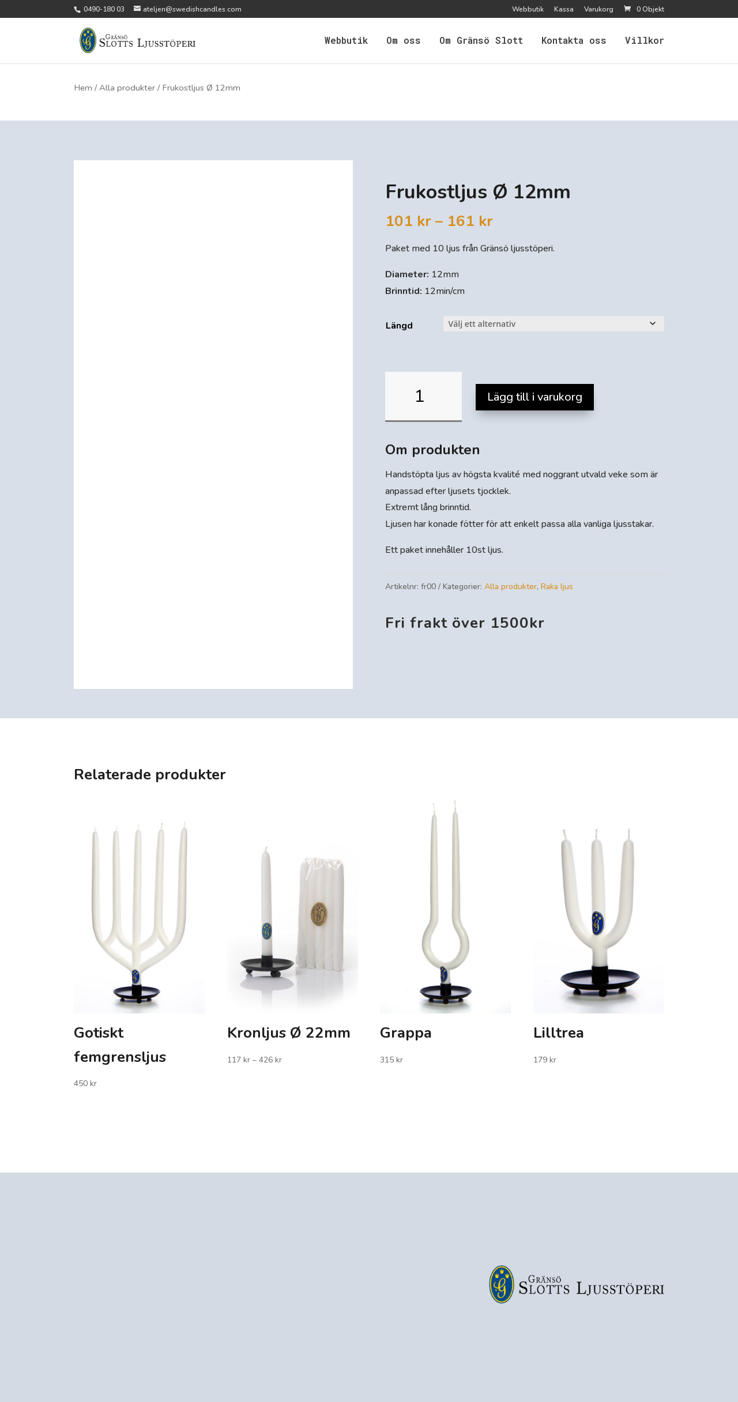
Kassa (564, 10)
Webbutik (528, 10)
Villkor (644, 41)
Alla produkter (127, 87)
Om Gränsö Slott (481, 41)
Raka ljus (557, 586)
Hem (83, 87)
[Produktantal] (423, 397)
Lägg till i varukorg (534, 397)
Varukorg (598, 10)
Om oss (403, 41)
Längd (399, 325)
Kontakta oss (574, 41)
